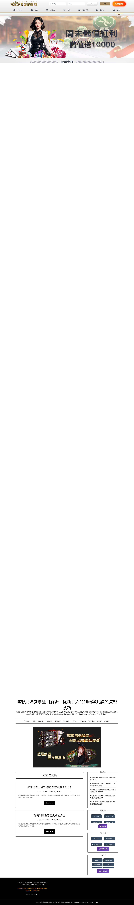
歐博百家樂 (33, 883)
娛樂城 (27, 885)
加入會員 (27, 721)
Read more (49, 803)
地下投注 (74, 721)
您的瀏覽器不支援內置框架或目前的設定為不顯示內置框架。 (67, 31)
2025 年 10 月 (96, 816)
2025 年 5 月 (109, 816)
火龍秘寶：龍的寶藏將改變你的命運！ (49, 787)
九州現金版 (109, 844)
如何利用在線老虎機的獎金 (49, 815)
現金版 (99, 721)
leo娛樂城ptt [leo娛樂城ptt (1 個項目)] (108, 860)
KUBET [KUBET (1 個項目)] (97, 860)
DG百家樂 (43, 883)
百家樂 (32, 885)
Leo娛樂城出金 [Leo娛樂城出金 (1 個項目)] (97, 864)
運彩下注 (58, 721)
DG (38, 883)
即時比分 (66, 721)
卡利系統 (23, 883)
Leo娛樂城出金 (96, 844)
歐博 (28, 883)
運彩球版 (49, 721)
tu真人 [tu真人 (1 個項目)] (108, 864)
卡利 (18, 883)
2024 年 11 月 (96, 822)
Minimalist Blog (83, 902)
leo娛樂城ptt (109, 838)
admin (58, 791)
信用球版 (83, 721)
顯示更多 (103, 826)
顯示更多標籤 (103, 871)
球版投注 (41, 721)
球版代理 (107, 721)
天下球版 (91, 721)
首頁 (34, 721)
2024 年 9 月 (109, 822)
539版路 (96, 838)
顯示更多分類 (103, 849)
